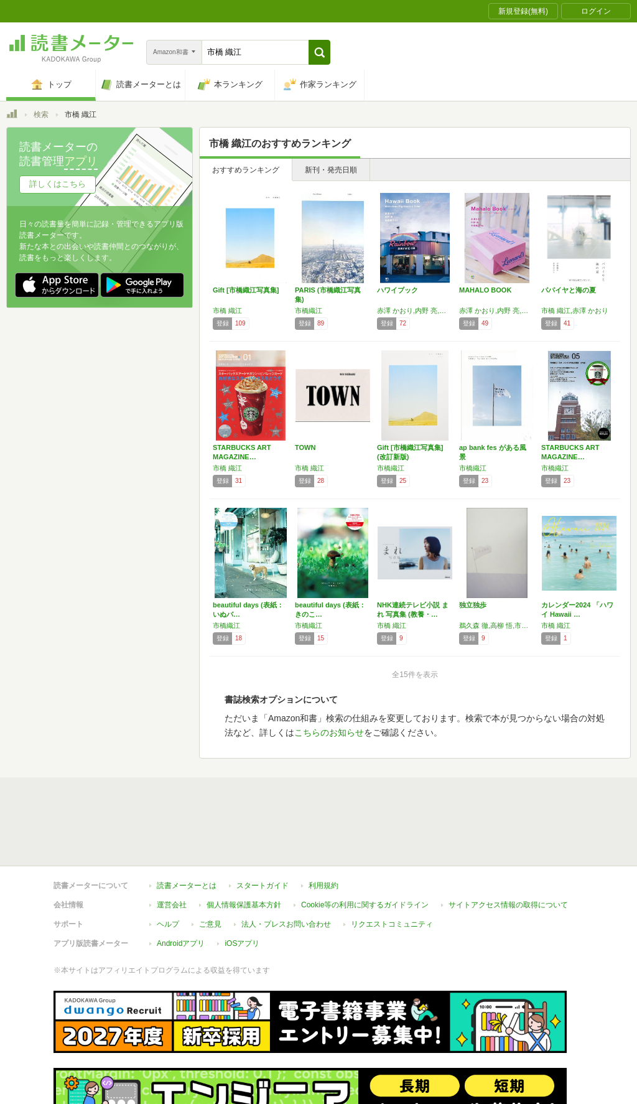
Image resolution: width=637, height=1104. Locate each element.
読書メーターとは (186, 828)
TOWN (305, 447)
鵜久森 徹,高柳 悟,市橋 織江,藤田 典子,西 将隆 (497, 625)
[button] (319, 52)
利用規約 (323, 828)
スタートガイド (262, 828)
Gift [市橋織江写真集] (246, 290)
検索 (41, 114)
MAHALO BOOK (485, 290)
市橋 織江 (227, 310)
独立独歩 (472, 605)
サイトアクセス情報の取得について (508, 847)
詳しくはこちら (57, 184)
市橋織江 (308, 310)
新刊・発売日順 (331, 170)
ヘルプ (168, 867)
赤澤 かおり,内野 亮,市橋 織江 (415, 310)
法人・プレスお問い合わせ (286, 867)
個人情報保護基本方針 (244, 847)
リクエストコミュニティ (392, 867)
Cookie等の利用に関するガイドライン (365, 847)
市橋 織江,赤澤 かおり (574, 310)
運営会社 (172, 847)
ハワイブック (397, 290)
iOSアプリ (242, 886)
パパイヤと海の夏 (568, 290)
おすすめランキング (245, 170)
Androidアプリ (181, 886)
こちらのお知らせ (329, 732)
